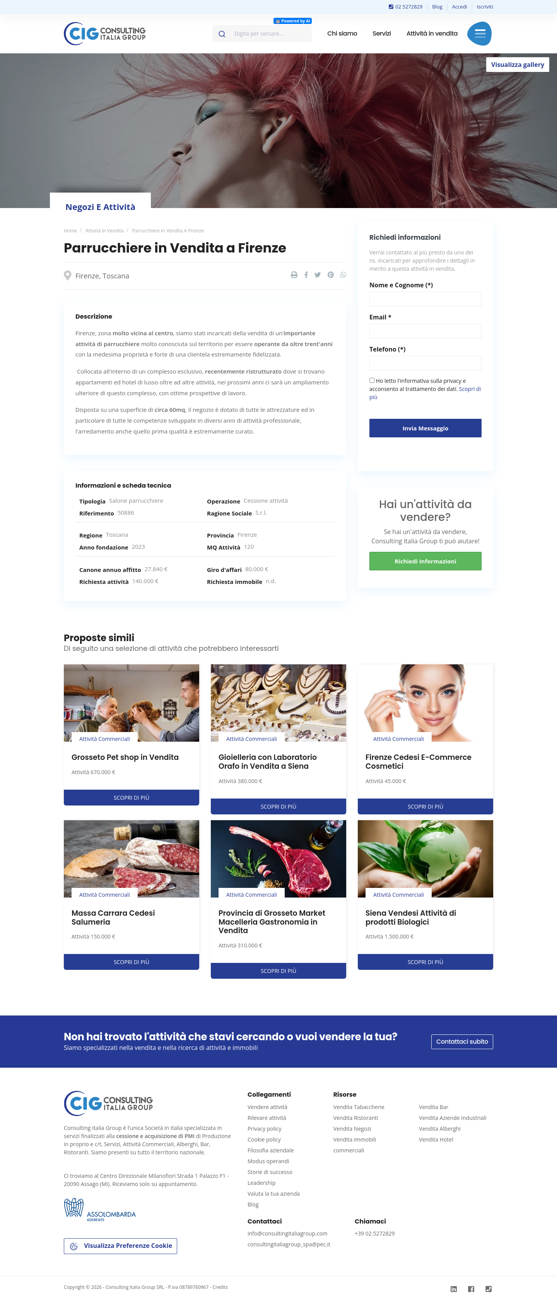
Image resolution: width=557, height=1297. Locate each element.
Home (70, 230)
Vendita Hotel (436, 1139)
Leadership (261, 1182)
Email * (380, 317)
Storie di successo (270, 1172)
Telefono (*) (387, 349)
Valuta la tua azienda (274, 1193)
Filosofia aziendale (271, 1150)
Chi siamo (342, 33)
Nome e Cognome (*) (401, 285)
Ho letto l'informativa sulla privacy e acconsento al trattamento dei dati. (425, 389)
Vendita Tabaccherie (358, 1107)
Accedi (459, 6)
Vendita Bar (433, 1107)
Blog (437, 6)
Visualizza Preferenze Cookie (120, 1246)
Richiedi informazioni (425, 561)
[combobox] (262, 33)
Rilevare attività (267, 1117)
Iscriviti (485, 6)
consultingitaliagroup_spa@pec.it (289, 1244)
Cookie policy (264, 1139)
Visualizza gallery (517, 64)
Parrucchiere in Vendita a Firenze (168, 230)
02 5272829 (406, 6)
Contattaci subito (462, 1041)
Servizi (381, 33)
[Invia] (221, 32)
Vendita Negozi (352, 1128)
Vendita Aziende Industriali (452, 1117)
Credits (220, 1287)
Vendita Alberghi (440, 1128)
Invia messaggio (426, 428)
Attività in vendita (432, 33)
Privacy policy (265, 1128)
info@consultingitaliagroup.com (288, 1233)
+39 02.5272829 (375, 1233)
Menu (480, 33)
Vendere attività (267, 1107)
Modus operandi (268, 1161)
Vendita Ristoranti (355, 1117)
